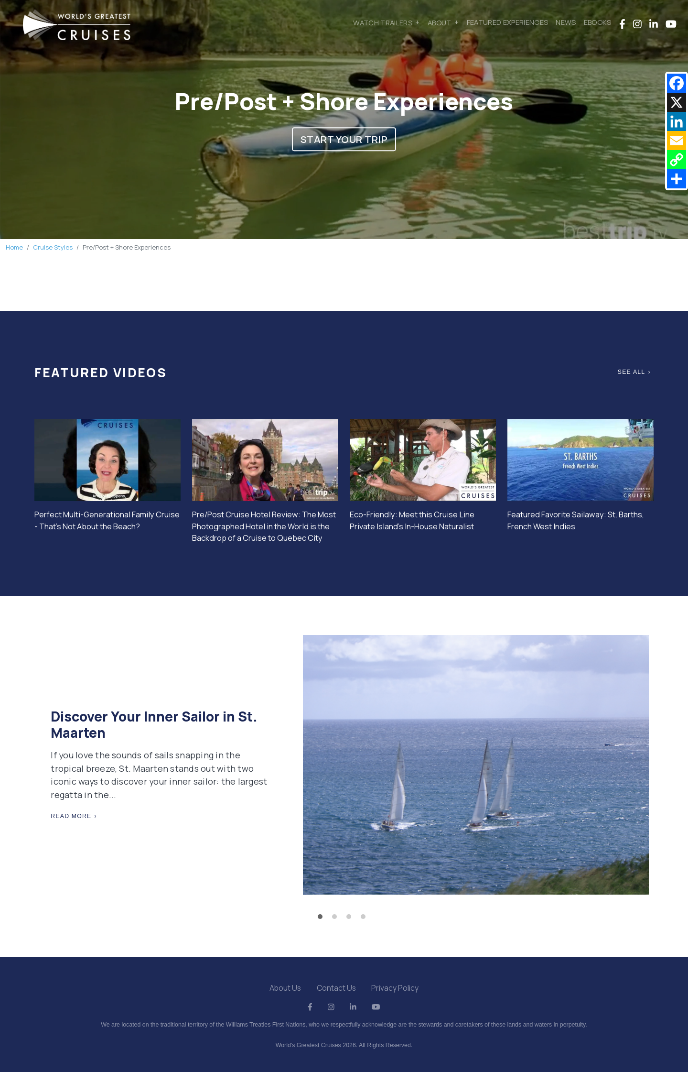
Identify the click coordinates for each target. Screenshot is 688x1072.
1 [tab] (322, 919)
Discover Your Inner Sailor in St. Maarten (154, 724)
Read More (71, 816)
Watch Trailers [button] (382, 22)
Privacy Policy (395, 988)
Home (14, 247)
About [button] (440, 22)
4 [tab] (365, 919)
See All (631, 372)
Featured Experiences (507, 22)
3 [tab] (351, 919)
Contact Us (336, 988)
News (566, 22)
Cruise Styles (53, 247)
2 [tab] (337, 919)
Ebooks (598, 22)
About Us (285, 988)
